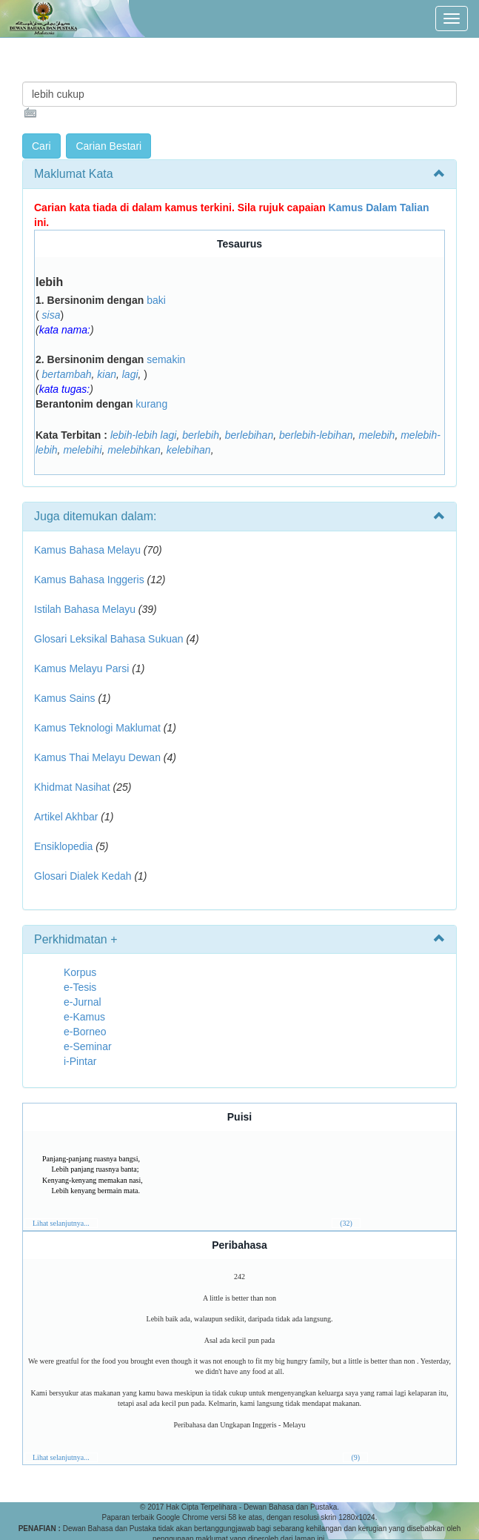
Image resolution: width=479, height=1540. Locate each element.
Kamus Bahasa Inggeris (89, 579)
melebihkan (134, 450)
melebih (376, 435)
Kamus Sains (64, 698)
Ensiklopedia (63, 846)
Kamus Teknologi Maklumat (97, 728)
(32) (346, 1223)
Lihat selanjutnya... (61, 1223)
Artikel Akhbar (66, 817)
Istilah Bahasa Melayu (84, 609)
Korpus (80, 972)
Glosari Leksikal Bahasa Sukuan (109, 639)
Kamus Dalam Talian (379, 207)
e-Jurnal (82, 1002)
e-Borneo (85, 1032)
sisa (51, 315)
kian (106, 374)
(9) (355, 1457)
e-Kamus (84, 1017)
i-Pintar (80, 1061)
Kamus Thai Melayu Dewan (97, 757)
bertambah (67, 374)
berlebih (200, 435)
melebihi (82, 450)
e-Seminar (88, 1046)
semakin (166, 359)
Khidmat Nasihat (72, 787)
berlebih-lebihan (316, 435)
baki (156, 300)
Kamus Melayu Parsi (81, 668)
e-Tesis (80, 987)
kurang (151, 404)
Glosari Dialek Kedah (83, 876)
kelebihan (189, 450)
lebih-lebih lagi (143, 435)
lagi (130, 374)
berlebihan (249, 435)
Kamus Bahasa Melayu (89, 550)
